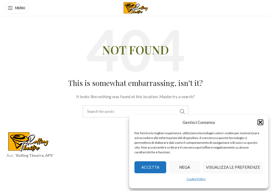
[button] (260, 122)
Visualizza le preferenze (233, 167)
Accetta (150, 167)
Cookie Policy (196, 179)
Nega (184, 167)
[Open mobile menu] (16, 8)
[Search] (135, 111)
